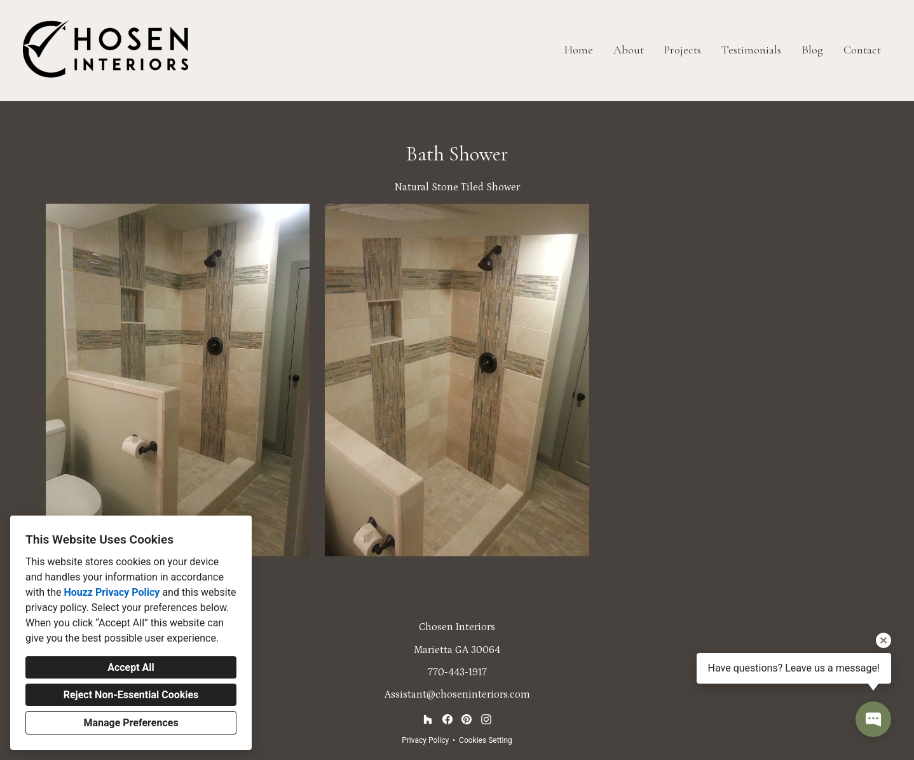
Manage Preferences (130, 723)
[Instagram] (486, 720)
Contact (862, 50)
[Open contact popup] (873, 719)
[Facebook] (447, 720)
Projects (682, 50)
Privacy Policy (425, 740)
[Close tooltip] (883, 640)
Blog (812, 50)
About (628, 50)
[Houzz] (427, 720)
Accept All (130, 667)
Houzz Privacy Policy (112, 592)
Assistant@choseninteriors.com (457, 694)
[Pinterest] (467, 720)
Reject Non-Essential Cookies (131, 695)
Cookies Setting (485, 740)
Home (578, 50)
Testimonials (751, 50)
